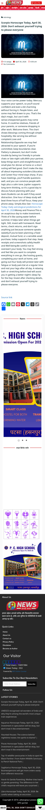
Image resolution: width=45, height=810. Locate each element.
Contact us (7, 638)
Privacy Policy (8, 642)
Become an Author (10, 648)
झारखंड (30, 8)
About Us (6, 635)
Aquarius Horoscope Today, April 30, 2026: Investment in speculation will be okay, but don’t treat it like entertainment (20, 725)
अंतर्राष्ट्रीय (14, 8)
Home (5, 632)
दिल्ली (37, 8)
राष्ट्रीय (7, 8)
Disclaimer (7, 645)
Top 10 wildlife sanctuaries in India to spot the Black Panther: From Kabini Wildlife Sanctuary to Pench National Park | (21, 758)
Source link (6, 297)
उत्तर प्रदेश (23, 8)
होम (2, 8)
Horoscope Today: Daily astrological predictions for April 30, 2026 (22, 207)
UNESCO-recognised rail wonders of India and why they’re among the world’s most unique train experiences (21, 713)
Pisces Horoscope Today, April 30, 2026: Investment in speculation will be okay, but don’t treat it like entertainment (20, 746)
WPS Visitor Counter (19, 671)
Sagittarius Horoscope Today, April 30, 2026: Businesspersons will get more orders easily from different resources (21, 770)
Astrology (7, 17)
